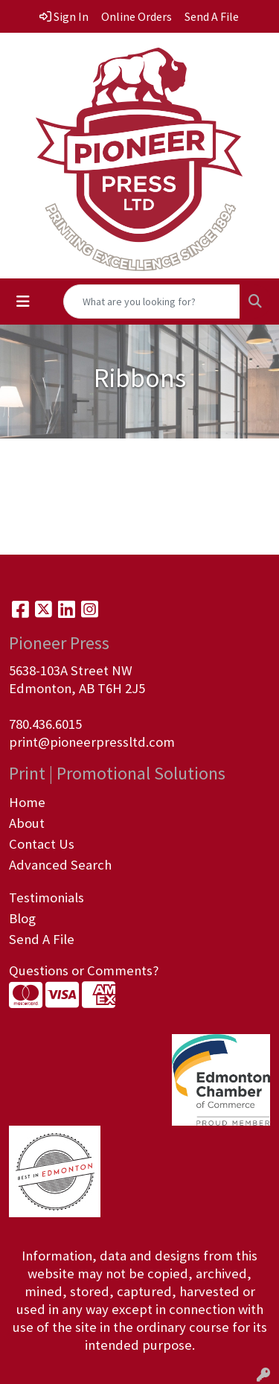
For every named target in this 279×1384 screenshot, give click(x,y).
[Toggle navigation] (23, 301)
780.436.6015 (45, 724)
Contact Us (41, 843)
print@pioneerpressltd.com (92, 741)
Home (27, 802)
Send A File (41, 939)
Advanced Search (60, 864)
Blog (22, 918)
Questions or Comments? (83, 970)
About (27, 823)
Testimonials (46, 897)
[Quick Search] (151, 301)
